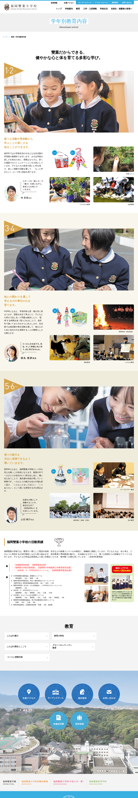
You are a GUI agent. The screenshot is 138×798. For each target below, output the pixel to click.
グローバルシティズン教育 (17, 645)
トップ (59, 9)
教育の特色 (54, 636)
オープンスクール (84, 2)
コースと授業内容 (59, 645)
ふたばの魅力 (12, 636)
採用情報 (54, 3)
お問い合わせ (127, 2)
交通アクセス (69, 3)
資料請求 (115, 2)
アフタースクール (101, 2)
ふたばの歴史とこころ (103, 636)
